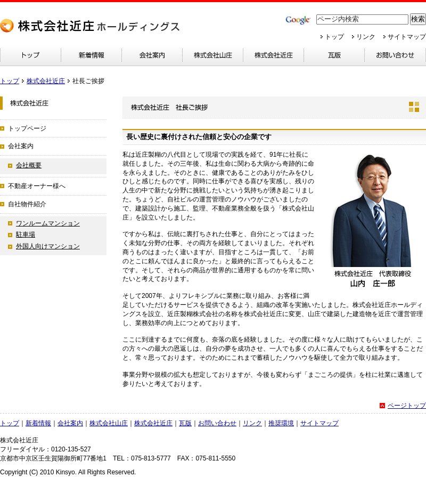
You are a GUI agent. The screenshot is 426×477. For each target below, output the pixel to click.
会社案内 (21, 146)
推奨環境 (281, 423)
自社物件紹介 (27, 204)
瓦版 (185, 423)
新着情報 (38, 423)
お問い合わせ (217, 423)
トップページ (27, 128)
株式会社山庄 (108, 423)
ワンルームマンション (48, 223)
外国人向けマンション (48, 246)
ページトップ (407, 405)
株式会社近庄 (46, 81)
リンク (365, 37)
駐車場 (25, 234)
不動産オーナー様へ (36, 186)
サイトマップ (407, 37)
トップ (334, 37)
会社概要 (29, 165)
